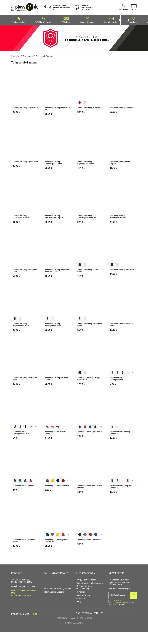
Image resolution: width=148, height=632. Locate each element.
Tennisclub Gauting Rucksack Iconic (56, 378)
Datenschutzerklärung (120, 601)
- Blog (78, 601)
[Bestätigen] (122, 601)
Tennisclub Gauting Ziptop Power (25, 161)
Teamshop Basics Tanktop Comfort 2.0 (120, 432)
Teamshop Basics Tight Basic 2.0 (90, 431)
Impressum (62, 617)
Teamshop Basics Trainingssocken (117, 378)
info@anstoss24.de (26, 585)
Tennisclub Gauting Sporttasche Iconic (122, 324)
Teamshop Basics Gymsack (23, 485)
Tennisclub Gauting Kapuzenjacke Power (85, 162)
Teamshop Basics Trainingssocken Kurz (21, 432)
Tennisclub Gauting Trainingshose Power (53, 324)
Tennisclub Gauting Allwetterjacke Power (118, 216)
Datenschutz (86, 617)
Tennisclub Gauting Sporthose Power (88, 270)
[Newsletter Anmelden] (133, 594)
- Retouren (80, 591)
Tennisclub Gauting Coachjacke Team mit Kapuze (57, 270)
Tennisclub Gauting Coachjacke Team (25, 270)
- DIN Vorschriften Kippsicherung (84, 586)
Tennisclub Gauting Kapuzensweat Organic (54, 216)
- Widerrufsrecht (83, 594)
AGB (73, 617)
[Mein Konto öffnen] (123, 7)
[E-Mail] (118, 594)
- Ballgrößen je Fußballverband (89, 582)
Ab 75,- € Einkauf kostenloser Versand (61, 7)
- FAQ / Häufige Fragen (86, 579)
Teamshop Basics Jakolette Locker (55, 432)
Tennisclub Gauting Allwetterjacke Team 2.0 (86, 216)
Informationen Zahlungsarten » (57, 588)
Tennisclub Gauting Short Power (122, 269)
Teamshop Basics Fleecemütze (57, 485)
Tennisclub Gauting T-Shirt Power (25, 107)
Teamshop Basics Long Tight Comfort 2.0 (121, 486)
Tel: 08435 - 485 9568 (20, 579)
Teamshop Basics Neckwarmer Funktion (89, 486)
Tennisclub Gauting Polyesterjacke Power (53, 162)
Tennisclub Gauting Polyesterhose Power (21, 324)
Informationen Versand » (55, 591)
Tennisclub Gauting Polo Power (89, 107)
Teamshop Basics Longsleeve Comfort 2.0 (56, 540)
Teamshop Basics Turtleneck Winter (24, 540)
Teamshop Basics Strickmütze (89, 539)
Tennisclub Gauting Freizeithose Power (89, 324)
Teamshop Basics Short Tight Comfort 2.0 (88, 378)
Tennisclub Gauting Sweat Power (122, 107)
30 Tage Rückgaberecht (87, 7)
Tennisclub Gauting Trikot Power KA (57, 108)
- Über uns (80, 597)
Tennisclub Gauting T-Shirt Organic (120, 162)
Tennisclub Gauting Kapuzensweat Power (21, 216)
